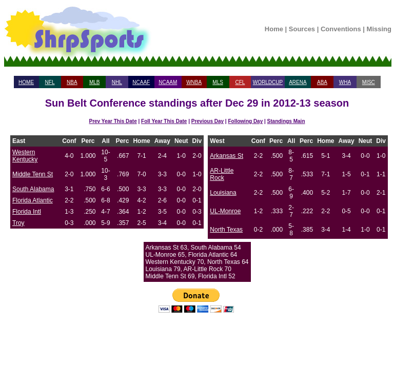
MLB (94, 82)
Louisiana (223, 192)
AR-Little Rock (221, 174)
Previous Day (207, 121)
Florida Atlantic (32, 200)
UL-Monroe (225, 211)
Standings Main (286, 121)
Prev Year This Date (113, 121)
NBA (72, 82)
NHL (117, 82)
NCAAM (168, 82)
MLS (217, 82)
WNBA (194, 82)
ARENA (297, 82)
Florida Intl (26, 211)
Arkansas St (226, 155)
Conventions (341, 29)
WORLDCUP (268, 82)
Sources (302, 29)
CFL (240, 82)
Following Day (245, 121)
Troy (18, 223)
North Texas (226, 229)
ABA (322, 82)
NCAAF (141, 82)
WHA (345, 82)
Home (274, 29)
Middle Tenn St (32, 174)
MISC (368, 82)
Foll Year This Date (164, 121)
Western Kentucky (24, 156)
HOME (26, 82)
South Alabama (33, 189)
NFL (50, 82)
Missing (379, 29)
